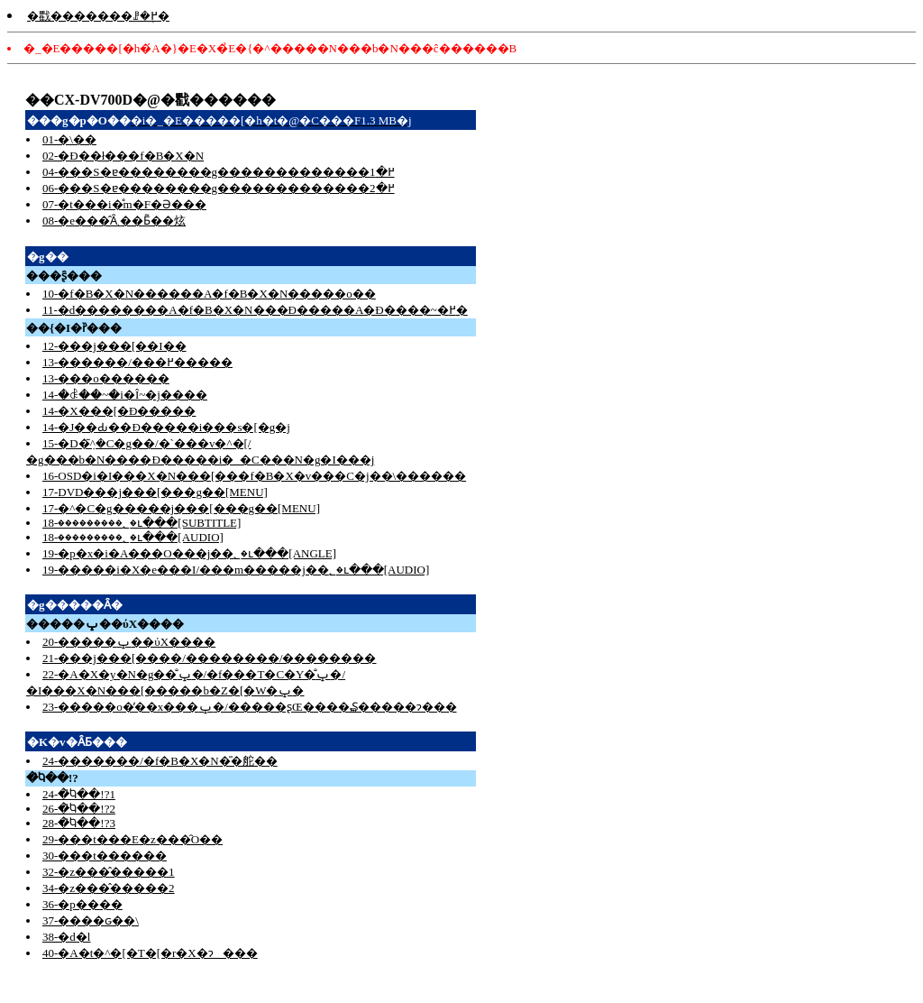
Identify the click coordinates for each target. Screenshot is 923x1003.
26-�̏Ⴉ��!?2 (78, 808)
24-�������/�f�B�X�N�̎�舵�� (160, 761)
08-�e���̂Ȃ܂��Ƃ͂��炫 (114, 220)
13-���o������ (105, 378)
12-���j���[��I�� (114, 346)
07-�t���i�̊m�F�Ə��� (124, 204)
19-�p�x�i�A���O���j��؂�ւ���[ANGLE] (189, 553)
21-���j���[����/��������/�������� (209, 658)
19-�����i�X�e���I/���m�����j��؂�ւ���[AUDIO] (235, 569)
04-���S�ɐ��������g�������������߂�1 (218, 172)
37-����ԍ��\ (90, 920)
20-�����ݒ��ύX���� (128, 642)
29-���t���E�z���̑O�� (132, 839)
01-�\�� (69, 139)
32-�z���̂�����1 (108, 872)
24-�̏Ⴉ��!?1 (78, 794)
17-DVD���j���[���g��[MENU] (155, 492)
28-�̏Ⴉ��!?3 (78, 823)
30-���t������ (104, 855)
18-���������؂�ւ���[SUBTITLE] (141, 522)
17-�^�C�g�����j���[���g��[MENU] (181, 508)
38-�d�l (66, 936)
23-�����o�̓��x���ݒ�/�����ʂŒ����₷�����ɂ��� (249, 706)
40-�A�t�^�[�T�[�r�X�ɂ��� (150, 953)
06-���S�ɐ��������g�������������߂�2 (218, 188)
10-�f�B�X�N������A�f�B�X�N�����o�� (209, 293)
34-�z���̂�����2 (108, 888)
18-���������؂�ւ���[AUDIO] (133, 537)
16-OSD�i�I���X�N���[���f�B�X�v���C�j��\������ (254, 476)
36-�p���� (82, 904)
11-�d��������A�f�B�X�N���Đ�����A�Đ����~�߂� (255, 310)
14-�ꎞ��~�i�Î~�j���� (124, 394)
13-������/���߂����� (137, 362)
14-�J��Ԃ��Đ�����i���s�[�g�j (166, 427)
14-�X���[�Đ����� (119, 411)
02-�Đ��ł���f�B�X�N (123, 155)
